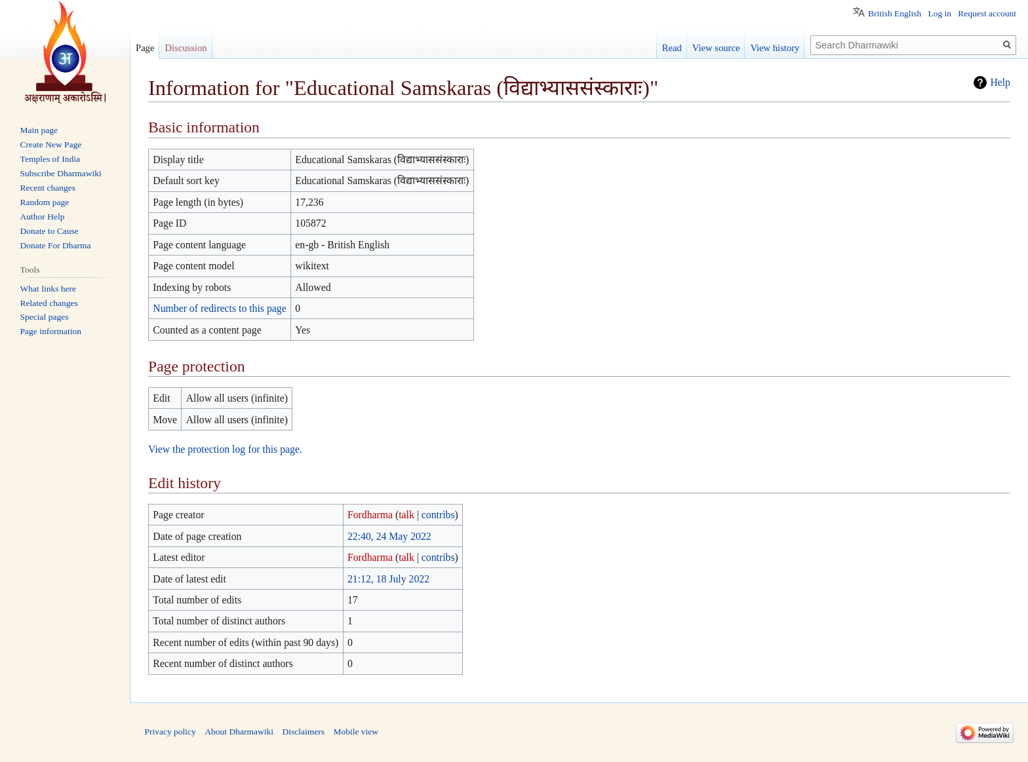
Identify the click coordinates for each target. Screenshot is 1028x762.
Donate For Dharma (55, 245)
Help (1000, 82)
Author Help (42, 216)
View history (774, 48)
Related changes (49, 303)
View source (716, 48)
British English (894, 13)
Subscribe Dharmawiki (61, 173)
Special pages (44, 317)
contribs (438, 514)
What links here (48, 289)
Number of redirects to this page (219, 308)
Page (145, 48)
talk (406, 514)
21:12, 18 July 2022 (388, 578)
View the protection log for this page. (225, 449)
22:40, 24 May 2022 (389, 536)
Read (672, 48)
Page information (50, 331)
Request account (987, 13)
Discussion (186, 48)
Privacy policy (170, 731)
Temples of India (50, 159)
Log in (939, 13)
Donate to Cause (49, 231)
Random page (44, 202)
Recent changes (47, 188)
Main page (39, 130)
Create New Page (51, 144)
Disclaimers (303, 731)
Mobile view (355, 731)
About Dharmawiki (239, 731)
